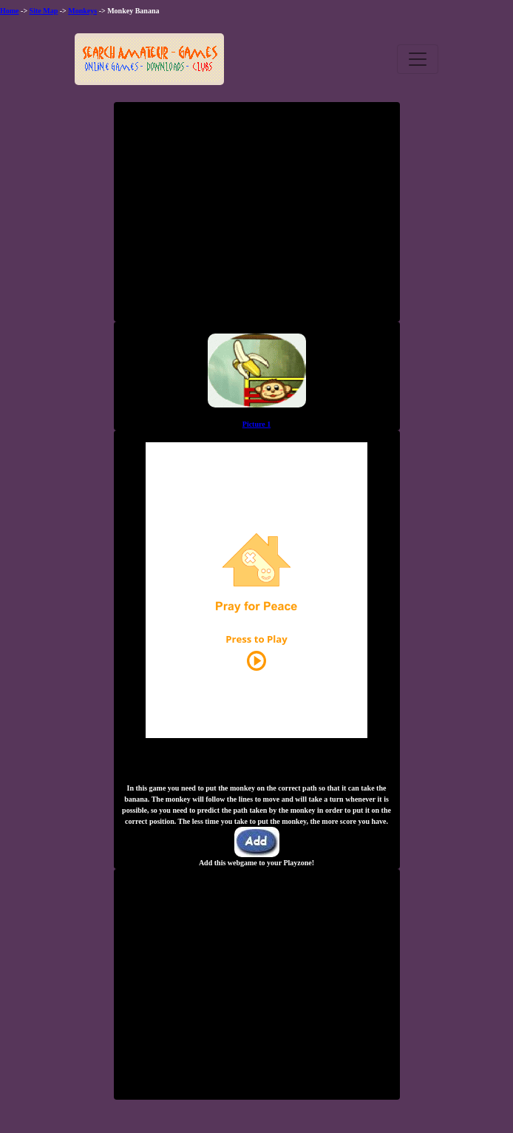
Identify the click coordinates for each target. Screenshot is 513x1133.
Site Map (44, 11)
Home (9, 11)
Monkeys (82, 11)
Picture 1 (256, 424)
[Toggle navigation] (417, 59)
